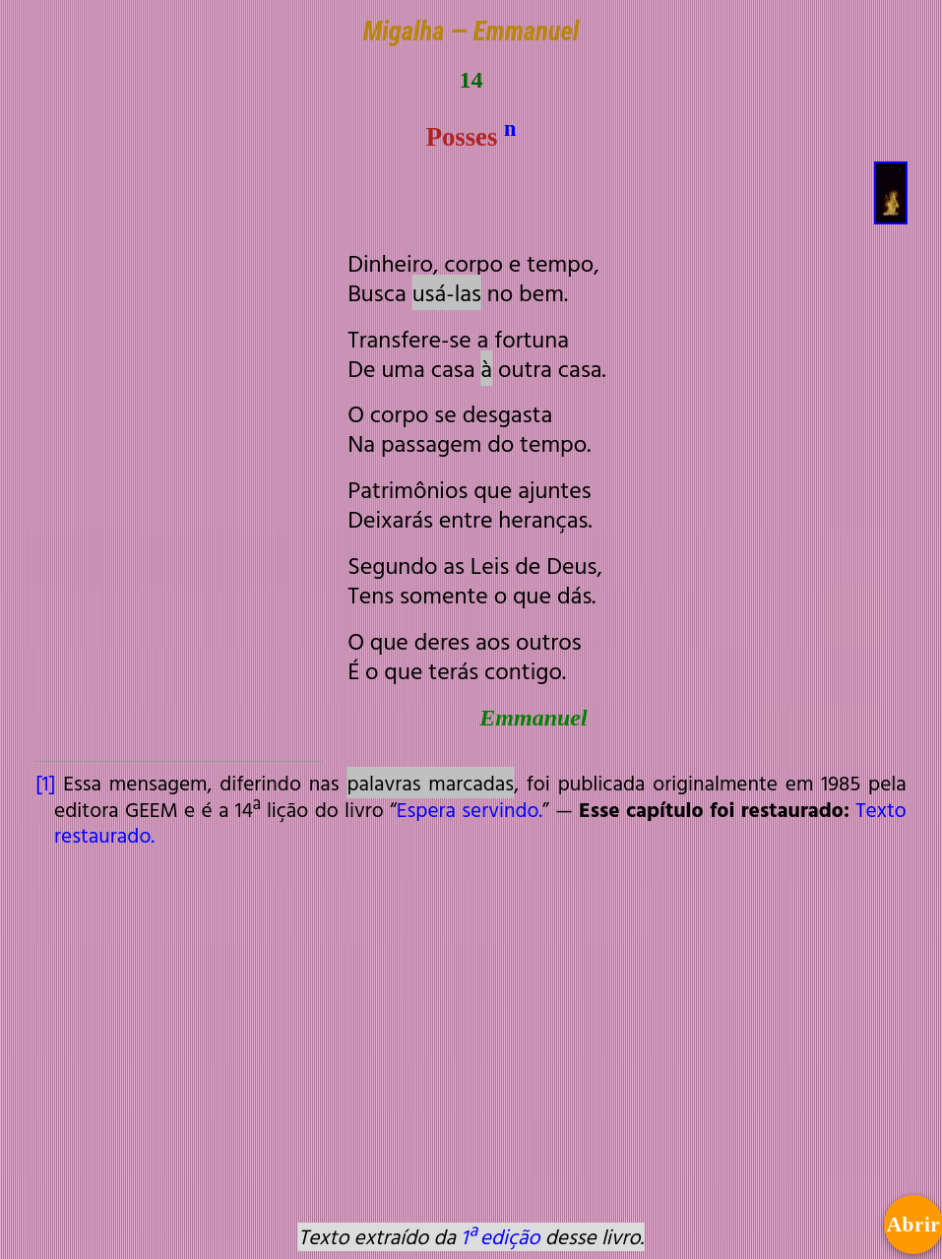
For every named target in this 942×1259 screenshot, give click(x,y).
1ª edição (500, 1236)
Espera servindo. (469, 809)
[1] (45, 782)
